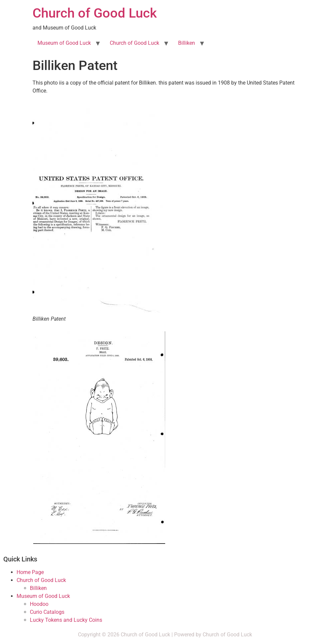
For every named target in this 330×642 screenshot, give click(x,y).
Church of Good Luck (95, 13)
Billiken (186, 43)
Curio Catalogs (47, 612)
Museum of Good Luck (64, 43)
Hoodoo (39, 604)
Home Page (30, 572)
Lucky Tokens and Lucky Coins (66, 620)
